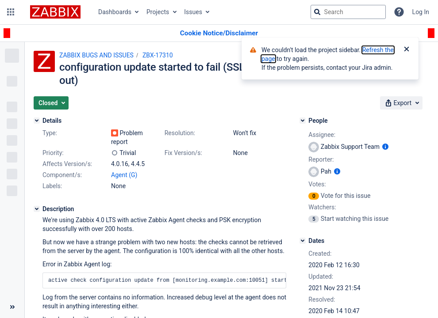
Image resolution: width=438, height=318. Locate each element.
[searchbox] (348, 12)
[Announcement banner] (219, 33)
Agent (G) (124, 174)
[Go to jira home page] (55, 12)
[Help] (399, 12)
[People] (303, 120)
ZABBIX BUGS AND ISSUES (96, 55)
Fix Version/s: (183, 152)
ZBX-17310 (157, 55)
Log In (420, 11)
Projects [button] (157, 11)
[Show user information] (385, 146)
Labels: (52, 185)
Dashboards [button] (114, 11)
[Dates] (303, 241)
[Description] (37, 209)
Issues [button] (193, 11)
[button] (10, 12)
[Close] (406, 49)
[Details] (37, 120)
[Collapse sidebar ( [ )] (12, 307)
